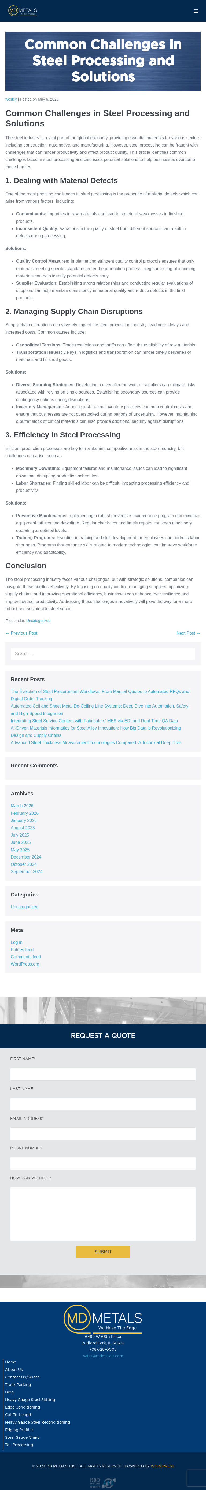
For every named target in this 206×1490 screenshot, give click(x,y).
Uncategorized (38, 621)
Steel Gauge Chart (22, 1437)
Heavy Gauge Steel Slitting (30, 1400)
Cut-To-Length (18, 1415)
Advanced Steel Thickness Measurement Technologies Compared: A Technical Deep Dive (96, 742)
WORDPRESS (162, 1466)
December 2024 (26, 857)
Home (10, 1362)
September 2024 (26, 871)
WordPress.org (25, 964)
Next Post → (188, 633)
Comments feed (26, 957)
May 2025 (20, 850)
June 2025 (21, 842)
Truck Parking (18, 1385)
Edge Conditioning (22, 1407)
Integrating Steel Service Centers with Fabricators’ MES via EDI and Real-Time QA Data (94, 721)
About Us (14, 1370)
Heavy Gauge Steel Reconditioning (37, 1422)
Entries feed (22, 949)
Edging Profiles (19, 1430)
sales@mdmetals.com (103, 1356)
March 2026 (22, 805)
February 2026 (25, 813)
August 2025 (23, 828)
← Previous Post (21, 633)
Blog (9, 1392)
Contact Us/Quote (22, 1377)
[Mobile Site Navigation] (196, 11)
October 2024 (24, 864)
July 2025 (20, 835)
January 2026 (24, 820)
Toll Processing (19, 1445)
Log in (17, 942)
